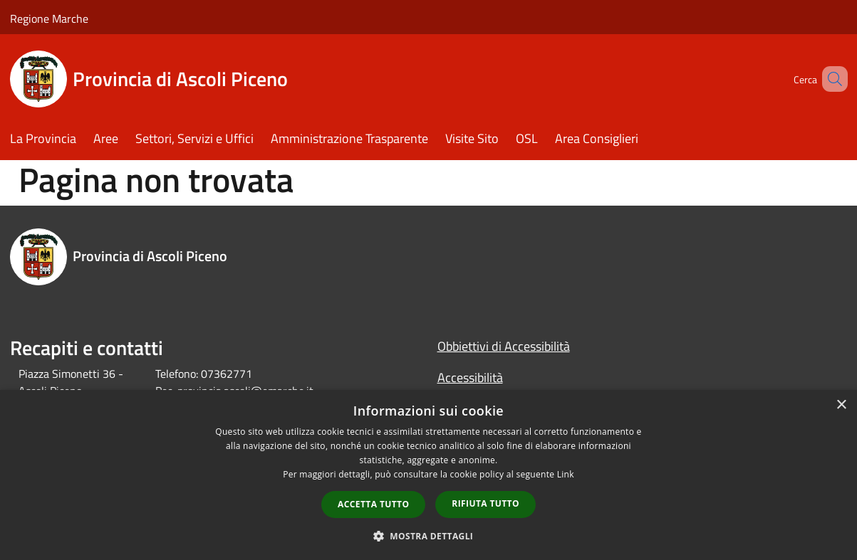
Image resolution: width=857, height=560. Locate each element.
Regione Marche (49, 18)
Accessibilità (470, 377)
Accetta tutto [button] (373, 504)
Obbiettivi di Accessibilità (503, 346)
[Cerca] (831, 79)
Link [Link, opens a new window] (565, 474)
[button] (429, 536)
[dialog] (428, 475)
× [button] (841, 405)
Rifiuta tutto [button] (485, 503)
